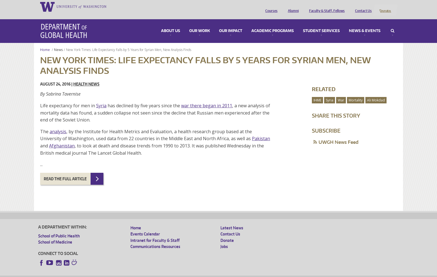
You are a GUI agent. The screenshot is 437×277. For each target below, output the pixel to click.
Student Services (321, 23)
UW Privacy (112, 273)
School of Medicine (55, 234)
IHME (317, 92)
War (341, 92)
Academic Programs (272, 23)
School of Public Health (59, 228)
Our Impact (230, 23)
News (58, 42)
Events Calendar (145, 226)
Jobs (224, 239)
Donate (385, 6)
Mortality (356, 92)
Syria (101, 98)
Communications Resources (155, 239)
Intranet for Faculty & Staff (154, 232)
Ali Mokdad (376, 92)
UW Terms (134, 273)
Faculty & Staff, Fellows (325, 6)
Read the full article (65, 171)
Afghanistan (62, 138)
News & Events (364, 23)
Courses (270, 6)
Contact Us (362, 6)
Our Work (199, 23)
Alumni (292, 6)
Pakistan (261, 131)
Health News (86, 76)
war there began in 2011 (206, 98)
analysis (58, 124)
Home (45, 42)
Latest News (231, 220)
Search (392, 23)
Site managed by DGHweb (167, 273)
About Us (170, 23)
